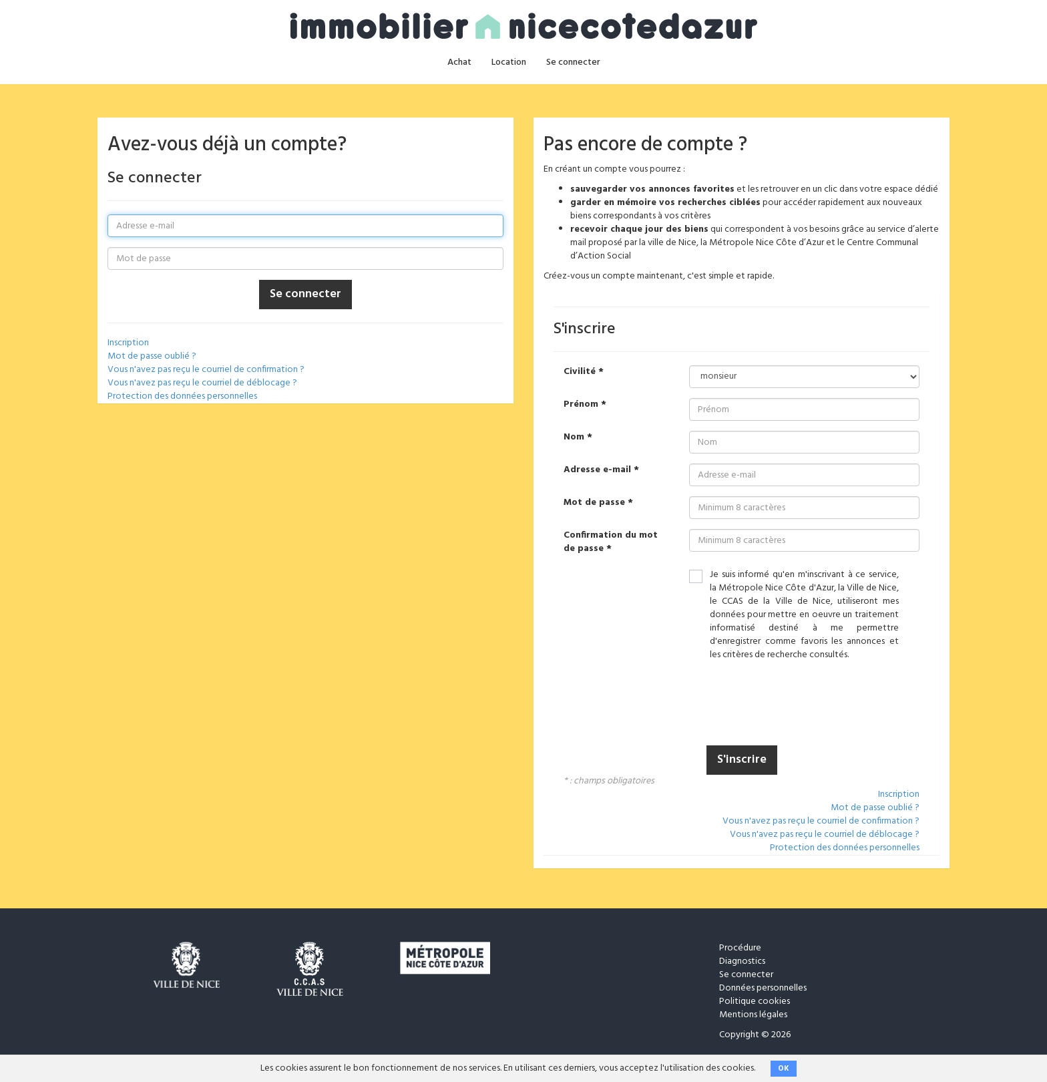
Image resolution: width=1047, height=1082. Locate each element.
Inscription (128, 343)
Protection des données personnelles (182, 396)
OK (783, 1069)
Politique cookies (754, 1001)
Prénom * (585, 404)
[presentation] (790, 705)
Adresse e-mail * (601, 470)
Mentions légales (753, 1015)
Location (508, 62)
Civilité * (584, 372)
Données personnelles (763, 988)
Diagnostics (742, 961)
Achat (459, 62)
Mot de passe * (598, 503)
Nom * (578, 437)
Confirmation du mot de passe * (611, 542)
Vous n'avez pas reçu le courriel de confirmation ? (206, 369)
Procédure (740, 948)
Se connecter (573, 62)
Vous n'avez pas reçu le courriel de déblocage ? (202, 383)
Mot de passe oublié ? (152, 356)
